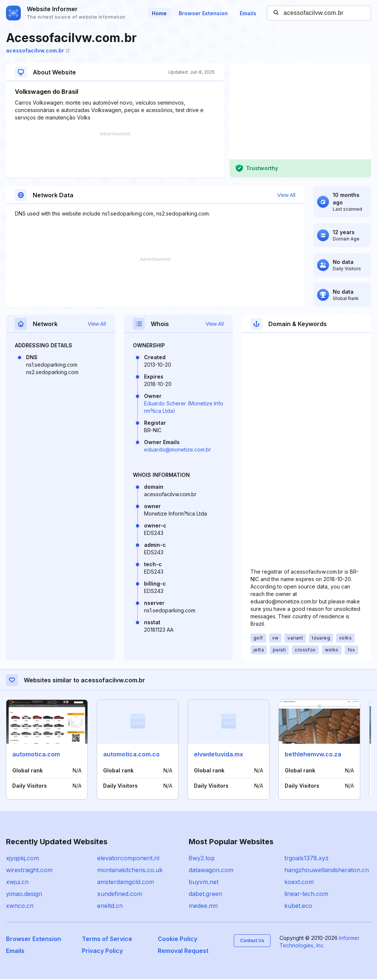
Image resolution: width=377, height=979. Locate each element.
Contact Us (252, 940)
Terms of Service (107, 939)
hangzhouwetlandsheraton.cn (326, 870)
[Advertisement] (115, 154)
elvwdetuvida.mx (218, 754)
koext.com (299, 882)
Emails (248, 13)
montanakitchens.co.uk (130, 870)
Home (159, 13)
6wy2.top (202, 858)
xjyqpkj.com (22, 858)
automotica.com (36, 754)
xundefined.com (119, 893)
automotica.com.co (131, 754)
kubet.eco (298, 905)
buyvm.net (203, 882)
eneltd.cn (110, 905)
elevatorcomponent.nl (128, 858)
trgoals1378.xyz (306, 858)
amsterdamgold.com (125, 882)
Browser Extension (203, 13)
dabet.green (205, 893)
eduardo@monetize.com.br (177, 449)
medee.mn (203, 905)
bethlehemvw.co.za (313, 754)
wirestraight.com (29, 870)
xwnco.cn (19, 905)
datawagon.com (211, 870)
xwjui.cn (17, 882)
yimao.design (24, 893)
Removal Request (183, 950)
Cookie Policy (177, 939)
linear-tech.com (306, 893)
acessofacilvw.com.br (38, 50)
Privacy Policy (102, 950)
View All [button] (286, 195)
